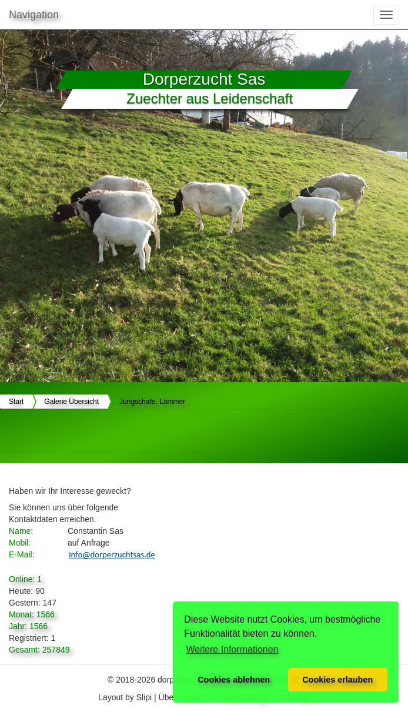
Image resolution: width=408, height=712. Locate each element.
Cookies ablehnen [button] (234, 679)
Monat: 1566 (32, 614)
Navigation (34, 15)
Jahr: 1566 (28, 626)
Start (16, 401)
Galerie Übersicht (71, 401)
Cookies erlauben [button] (337, 679)
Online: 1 (25, 579)
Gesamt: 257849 (39, 649)
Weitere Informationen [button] (232, 649)
